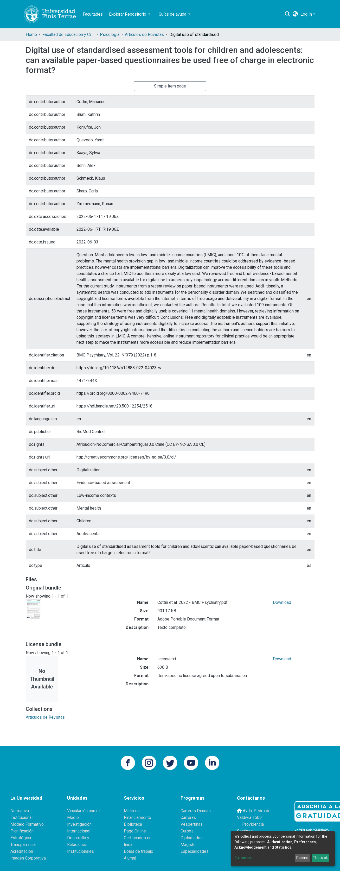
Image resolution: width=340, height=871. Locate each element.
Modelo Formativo (27, 824)
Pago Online (135, 831)
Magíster (189, 844)
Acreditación (21, 851)
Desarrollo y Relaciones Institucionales (80, 844)
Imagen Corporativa (28, 858)
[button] (295, 14)
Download (282, 602)
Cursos (187, 831)
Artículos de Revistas (144, 34)
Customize (243, 858)
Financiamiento (137, 817)
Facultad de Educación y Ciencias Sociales (68, 34)
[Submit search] (287, 14)
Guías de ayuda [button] (173, 14)
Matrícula (132, 810)
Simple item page (170, 86)
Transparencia (23, 844)
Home (31, 34)
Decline (302, 858)
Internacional (78, 831)
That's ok (320, 858)
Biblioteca (133, 824)
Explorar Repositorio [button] (128, 14)
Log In (306, 14)
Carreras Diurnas (196, 810)
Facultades (93, 14)
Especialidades (195, 851)
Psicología (109, 34)
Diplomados (192, 837)
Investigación (79, 824)
